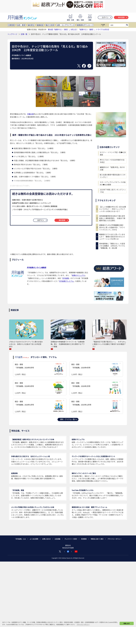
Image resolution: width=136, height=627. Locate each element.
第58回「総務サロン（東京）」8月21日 (62, 29)
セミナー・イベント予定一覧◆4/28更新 (113, 153)
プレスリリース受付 (70, 539)
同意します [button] (127, 623)
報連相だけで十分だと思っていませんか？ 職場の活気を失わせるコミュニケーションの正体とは (112, 236)
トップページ (12, 34)
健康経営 (40, 25)
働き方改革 (50, 25)
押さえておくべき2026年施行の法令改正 (112, 161)
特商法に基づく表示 (97, 539)
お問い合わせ (46, 539)
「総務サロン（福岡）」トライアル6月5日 (93, 29)
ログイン (106, 17)
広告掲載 (57, 539)
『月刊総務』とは (20, 539)
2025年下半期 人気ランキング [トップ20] (113, 191)
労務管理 (11, 25)
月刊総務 (65, 278)
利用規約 (84, 539)
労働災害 (30, 114)
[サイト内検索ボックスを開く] (127, 25)
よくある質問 (34, 539)
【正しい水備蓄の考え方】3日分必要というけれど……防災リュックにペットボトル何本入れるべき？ (112, 209)
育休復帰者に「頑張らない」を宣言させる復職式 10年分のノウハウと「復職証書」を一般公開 (112, 245)
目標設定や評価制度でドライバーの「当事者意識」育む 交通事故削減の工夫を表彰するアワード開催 (68, 344)
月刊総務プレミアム (66, 281)
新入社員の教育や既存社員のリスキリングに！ (113, 176)
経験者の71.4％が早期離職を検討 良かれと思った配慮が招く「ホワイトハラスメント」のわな (112, 227)
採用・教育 (21, 25)
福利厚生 (31, 25)
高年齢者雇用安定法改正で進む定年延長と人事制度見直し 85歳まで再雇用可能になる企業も (112, 218)
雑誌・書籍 (40, 369)
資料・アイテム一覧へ (68, 419)
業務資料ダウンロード (85, 25)
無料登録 (122, 17)
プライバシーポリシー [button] (83, 624)
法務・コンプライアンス (65, 25)
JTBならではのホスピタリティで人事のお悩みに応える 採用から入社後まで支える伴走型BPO (26, 344)
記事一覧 (24, 34)
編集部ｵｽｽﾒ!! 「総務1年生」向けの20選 (112, 168)
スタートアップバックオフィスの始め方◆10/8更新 (113, 183)
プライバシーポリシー (114, 539)
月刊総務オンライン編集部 (36, 267)
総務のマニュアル (78, 275)
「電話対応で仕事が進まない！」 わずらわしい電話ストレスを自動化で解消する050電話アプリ (109, 344)
